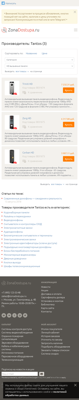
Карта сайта (47, 308)
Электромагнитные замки (18, 227)
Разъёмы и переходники (17, 216)
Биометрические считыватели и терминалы (28, 235)
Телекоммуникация (12, 359)
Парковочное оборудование (17, 356)
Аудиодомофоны (13, 231)
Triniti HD (27, 83)
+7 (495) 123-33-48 (11, 292)
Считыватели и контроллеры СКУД (23, 224)
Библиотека (47, 304)
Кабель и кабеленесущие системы (15, 348)
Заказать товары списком (55, 350)
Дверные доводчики (15, 258)
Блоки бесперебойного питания (21, 250)
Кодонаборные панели (16, 212)
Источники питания (12, 352)
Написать (3, 3)
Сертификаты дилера (53, 297)
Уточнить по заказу (51, 339)
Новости (45, 286)
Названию (31, 53)
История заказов (50, 336)
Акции (44, 290)
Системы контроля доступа (17, 329)
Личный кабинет (50, 332)
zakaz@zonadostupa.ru (14, 296)
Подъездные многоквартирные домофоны (27, 247)
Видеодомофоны (13, 220)
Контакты (46, 311)
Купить (68, 90)
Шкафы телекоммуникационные (22, 266)
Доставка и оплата (51, 293)
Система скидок (50, 353)
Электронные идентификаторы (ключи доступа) (30, 243)
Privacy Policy (42, 377)
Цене (44, 53)
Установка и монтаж (52, 301)
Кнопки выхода (12, 262)
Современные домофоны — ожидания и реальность (33, 198)
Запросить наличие (52, 343)
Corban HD (28, 152)
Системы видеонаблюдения (17, 332)
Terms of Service (56, 377)
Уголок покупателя (51, 329)
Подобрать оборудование (55, 346)
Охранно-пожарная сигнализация (12, 337)
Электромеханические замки (20, 239)
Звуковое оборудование (15, 342)
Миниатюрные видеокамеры (20, 254)
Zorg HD (26, 118)
